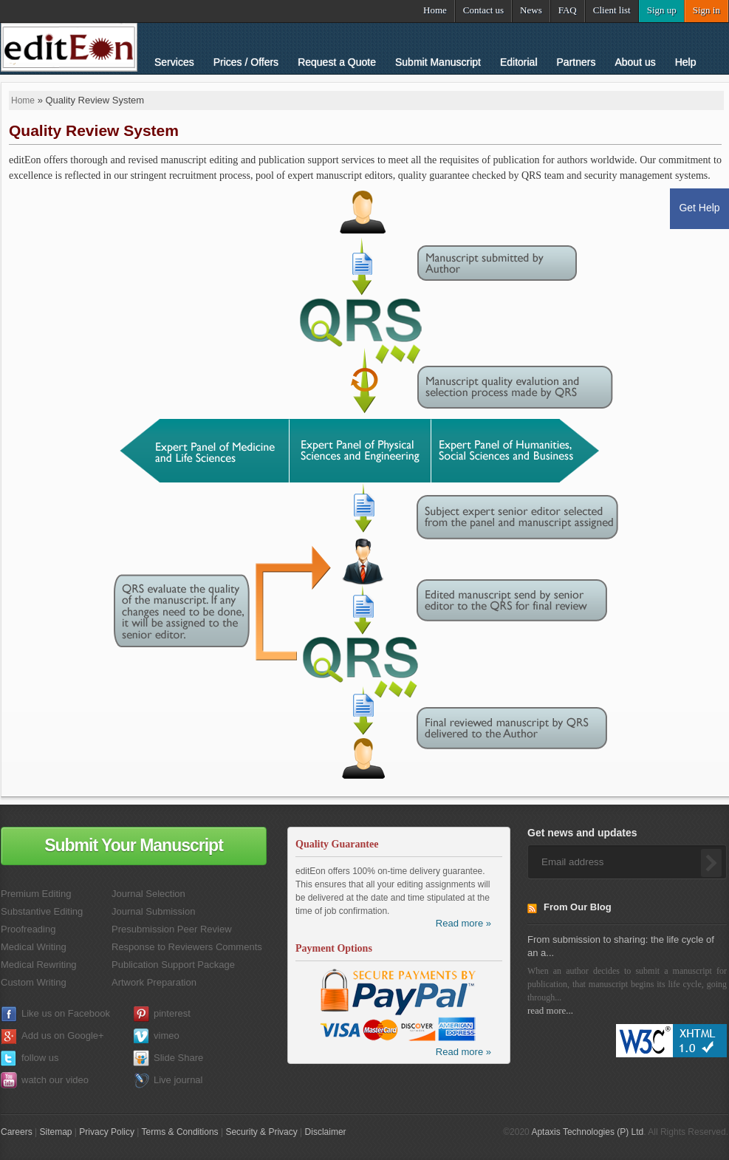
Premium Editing (36, 893)
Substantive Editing (42, 911)
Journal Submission (153, 911)
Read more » (463, 923)
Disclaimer (325, 1132)
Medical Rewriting (39, 964)
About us (635, 62)
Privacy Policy (106, 1132)
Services (174, 62)
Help (686, 62)
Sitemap (55, 1132)
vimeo (166, 1035)
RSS (535, 910)
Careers (16, 1132)
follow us (40, 1057)
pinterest (172, 1013)
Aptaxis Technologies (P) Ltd (587, 1132)
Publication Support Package (173, 964)
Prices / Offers (245, 62)
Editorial (519, 62)
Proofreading (28, 929)
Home (435, 10)
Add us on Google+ (62, 1035)
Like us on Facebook (65, 1013)
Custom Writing (33, 982)
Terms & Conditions (180, 1132)
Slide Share (178, 1057)
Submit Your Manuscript (133, 845)
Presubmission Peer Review (172, 929)
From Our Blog (578, 906)
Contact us (483, 10)
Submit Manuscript (438, 62)
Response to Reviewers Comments (187, 946)
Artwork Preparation (154, 982)
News (531, 10)
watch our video (55, 1079)
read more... (550, 1010)
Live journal (178, 1079)
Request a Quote (337, 62)
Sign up (662, 10)
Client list (612, 10)
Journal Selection (148, 893)
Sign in (706, 10)
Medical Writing (33, 946)
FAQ (567, 10)
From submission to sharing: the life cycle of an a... (620, 946)
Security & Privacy (261, 1132)
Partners (576, 62)
